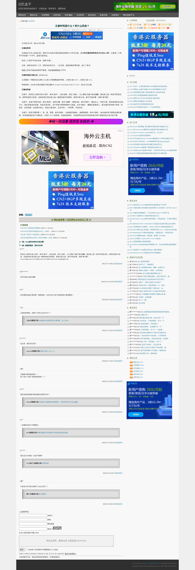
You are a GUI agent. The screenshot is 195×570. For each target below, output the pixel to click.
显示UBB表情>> (71, 554)
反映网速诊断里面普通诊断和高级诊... (157, 312)
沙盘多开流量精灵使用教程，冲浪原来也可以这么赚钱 (58, 402)
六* (22, 290)
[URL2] (27, 554)
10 (20, 249)
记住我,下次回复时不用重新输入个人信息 (43, 550)
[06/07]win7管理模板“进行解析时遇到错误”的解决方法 (149, 127)
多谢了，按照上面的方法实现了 (150, 282)
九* (22, 307)
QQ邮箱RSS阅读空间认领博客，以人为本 (53, 320)
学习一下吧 (143, 300)
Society (28, 215)
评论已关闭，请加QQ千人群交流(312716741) (66, 541)
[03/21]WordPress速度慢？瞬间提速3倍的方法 (146, 147)
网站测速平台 (128, 15)
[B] (47, 554)
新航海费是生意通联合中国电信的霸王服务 (52, 433)
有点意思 (142, 303)
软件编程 (68, 15)
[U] (52, 554)
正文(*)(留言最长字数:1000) (29, 533)
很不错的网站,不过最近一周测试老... (154, 350)
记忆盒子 (24, 4)
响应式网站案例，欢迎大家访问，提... (157, 276)
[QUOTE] (61, 554)
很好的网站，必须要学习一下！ (151, 327)
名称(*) (50, 515)
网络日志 (34, 15)
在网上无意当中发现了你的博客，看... (153, 347)
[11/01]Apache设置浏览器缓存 (140, 135)
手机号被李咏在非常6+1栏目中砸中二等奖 (37, 238)
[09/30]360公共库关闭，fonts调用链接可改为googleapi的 (149, 141)
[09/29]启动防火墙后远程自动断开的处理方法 (146, 144)
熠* (22, 369)
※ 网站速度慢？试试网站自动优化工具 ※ (71, 220)
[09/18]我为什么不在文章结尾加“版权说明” (145, 98)
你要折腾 (45, 463)
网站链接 (51, 524)
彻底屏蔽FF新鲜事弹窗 (140, 241)
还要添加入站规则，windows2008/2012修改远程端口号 (151, 227)
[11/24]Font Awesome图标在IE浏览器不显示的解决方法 (149, 129)
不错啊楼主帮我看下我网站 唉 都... (154, 294)
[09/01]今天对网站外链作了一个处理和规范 (145, 107)
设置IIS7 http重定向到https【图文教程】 (146, 250)
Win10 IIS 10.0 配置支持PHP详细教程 (145, 253)
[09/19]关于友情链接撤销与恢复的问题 (143, 95)
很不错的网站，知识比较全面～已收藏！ (154, 339)
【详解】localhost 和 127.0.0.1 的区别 (145, 239)
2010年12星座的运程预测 (31, 228)
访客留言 (115, 15)
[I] (50, 554)
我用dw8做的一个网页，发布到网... (151, 270)
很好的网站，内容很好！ (150, 324)
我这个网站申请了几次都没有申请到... (153, 291)
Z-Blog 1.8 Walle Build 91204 (151, 563)
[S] (56, 554)
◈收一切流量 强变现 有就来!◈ (71, 121)
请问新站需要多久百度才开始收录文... (153, 333)
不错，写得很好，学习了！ (153, 341)
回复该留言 (118, 264)
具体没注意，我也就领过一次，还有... (152, 285)
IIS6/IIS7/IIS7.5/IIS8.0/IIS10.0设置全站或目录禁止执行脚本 (153, 224)
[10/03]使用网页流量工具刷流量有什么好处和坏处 (147, 92)
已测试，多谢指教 (145, 297)
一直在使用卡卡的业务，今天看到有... (153, 336)
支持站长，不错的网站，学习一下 (152, 321)
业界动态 (57, 15)
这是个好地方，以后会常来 (151, 344)
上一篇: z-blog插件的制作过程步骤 (31, 242)
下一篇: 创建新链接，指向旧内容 (31, 245)
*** (23, 249)
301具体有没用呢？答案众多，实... (151, 288)
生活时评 (80, 15)
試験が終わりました (47, 351)
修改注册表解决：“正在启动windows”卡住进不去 (149, 213)
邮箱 (49, 520)
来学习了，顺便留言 (146, 264)
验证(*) (50, 529)
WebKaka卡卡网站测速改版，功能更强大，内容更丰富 (151, 233)
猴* (22, 481)
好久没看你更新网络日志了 (152, 273)
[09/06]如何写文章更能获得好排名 (142, 104)
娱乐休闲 (92, 15)
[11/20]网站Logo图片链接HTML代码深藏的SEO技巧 (148, 89)
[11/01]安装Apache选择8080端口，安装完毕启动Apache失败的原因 (153, 150)
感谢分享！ (145, 315)
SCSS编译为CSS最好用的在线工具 (144, 216)
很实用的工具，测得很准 (148, 353)
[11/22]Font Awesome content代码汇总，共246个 (146, 132)
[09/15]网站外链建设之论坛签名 (141, 101)
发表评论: (25, 512)
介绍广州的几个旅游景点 (31, 234)
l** (22, 420)
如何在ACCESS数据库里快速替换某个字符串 (148, 205)
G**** (23, 450)
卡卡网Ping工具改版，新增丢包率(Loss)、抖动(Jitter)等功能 (153, 230)
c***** (23, 338)
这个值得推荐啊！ (144, 261)
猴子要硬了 (43, 494)
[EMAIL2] (41, 554)
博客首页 (22, 15)
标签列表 (103, 15)
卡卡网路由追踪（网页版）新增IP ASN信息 (147, 236)
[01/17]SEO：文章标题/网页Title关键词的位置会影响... (149, 86)
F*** (22, 389)
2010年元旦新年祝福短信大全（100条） (36, 231)
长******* (24, 272)
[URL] (21, 554)
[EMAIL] (34, 554)
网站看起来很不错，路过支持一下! (151, 318)
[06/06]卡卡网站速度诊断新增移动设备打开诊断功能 (148, 153)
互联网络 (45, 15)
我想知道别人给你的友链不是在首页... (151, 279)
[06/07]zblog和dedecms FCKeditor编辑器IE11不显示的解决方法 (152, 138)
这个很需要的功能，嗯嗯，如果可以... (152, 267)
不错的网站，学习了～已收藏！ (152, 330)
